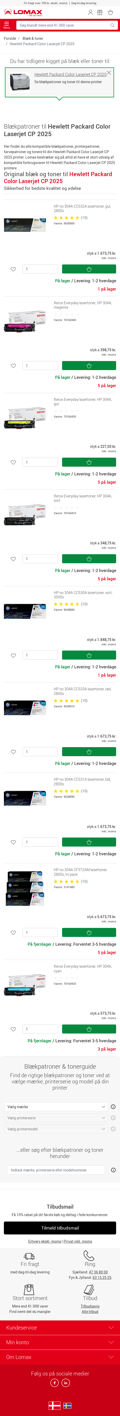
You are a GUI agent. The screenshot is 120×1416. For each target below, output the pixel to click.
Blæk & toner (32, 38)
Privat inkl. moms (78, 1241)
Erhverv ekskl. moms (44, 1241)
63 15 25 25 (102, 1277)
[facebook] (54, 1384)
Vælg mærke (18, 1106)
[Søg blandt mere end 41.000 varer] (62, 25)
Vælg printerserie (21, 1117)
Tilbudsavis (90, 1306)
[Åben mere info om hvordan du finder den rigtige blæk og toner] (112, 1169)
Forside (10, 38)
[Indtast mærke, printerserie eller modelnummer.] (56, 1170)
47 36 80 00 (98, 1272)
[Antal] (40, 268)
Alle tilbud (90, 1311)
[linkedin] (64, 1384)
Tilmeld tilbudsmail (60, 1228)
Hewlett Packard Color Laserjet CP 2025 (70, 74)
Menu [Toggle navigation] (6, 25)
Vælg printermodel (23, 1128)
